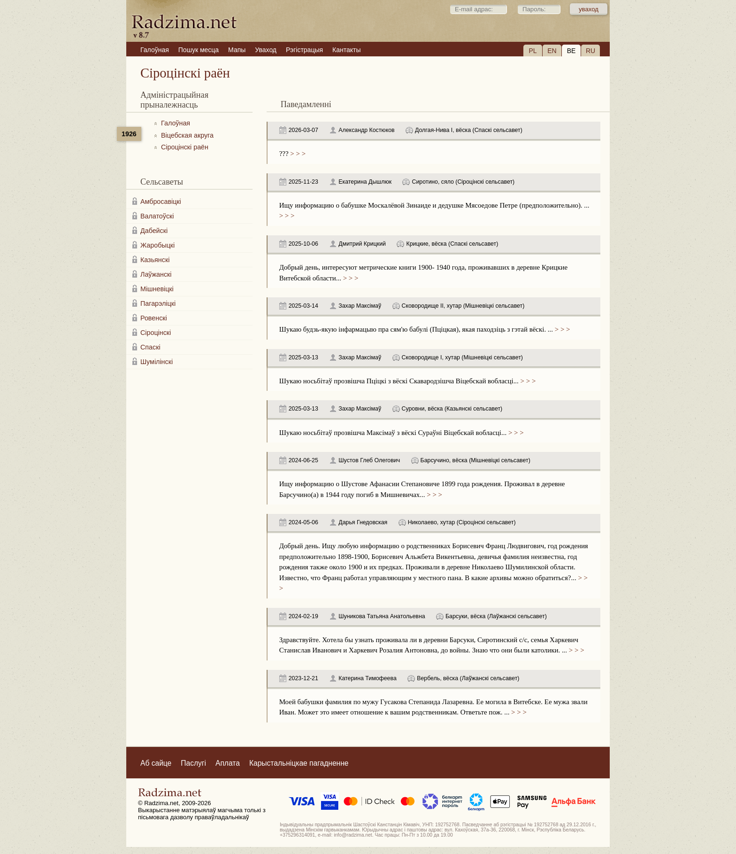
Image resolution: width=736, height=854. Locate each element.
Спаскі (150, 347)
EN (551, 50)
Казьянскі (154, 260)
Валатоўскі (157, 216)
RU (590, 50)
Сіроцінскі (155, 332)
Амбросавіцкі (160, 201)
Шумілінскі (156, 361)
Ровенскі (153, 318)
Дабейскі (154, 230)
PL (533, 50)
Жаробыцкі (157, 245)
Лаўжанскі (155, 274)
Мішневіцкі (157, 289)
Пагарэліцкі (158, 303)
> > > (297, 153)
